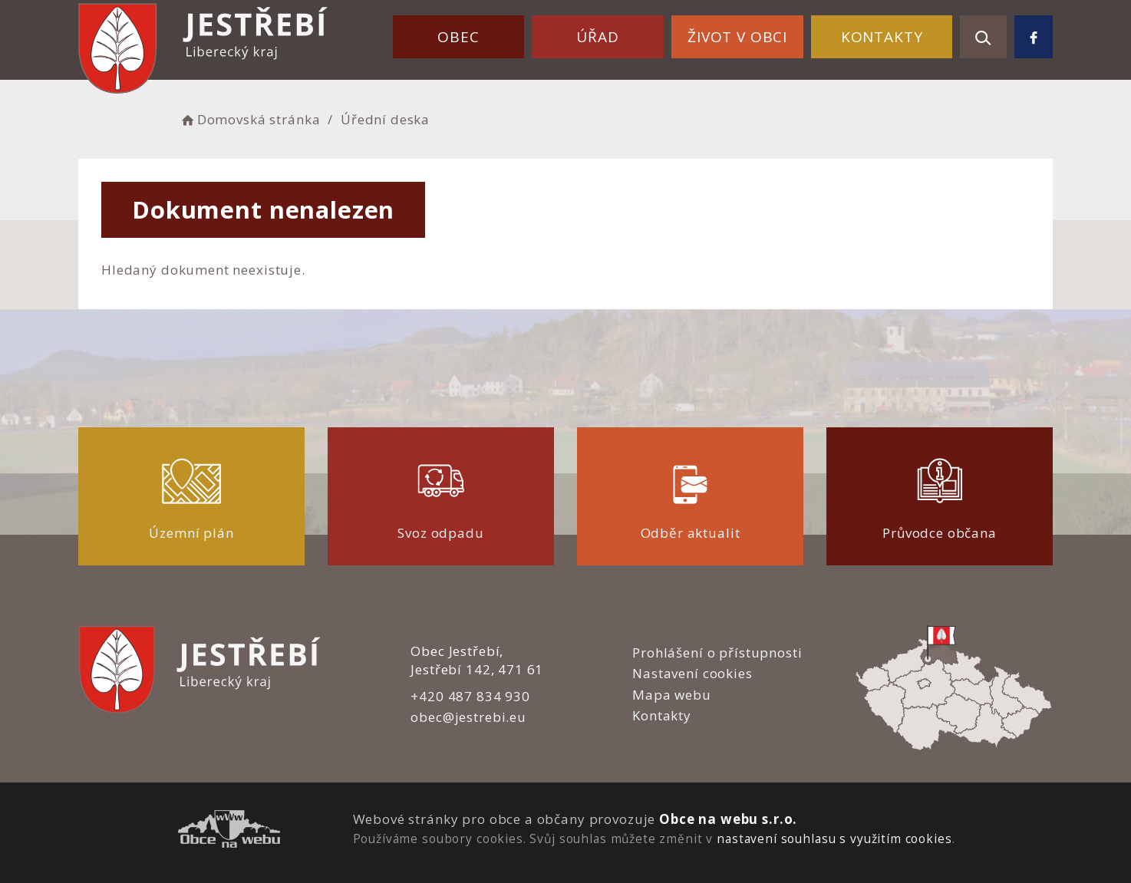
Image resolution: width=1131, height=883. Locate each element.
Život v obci (737, 37)
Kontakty (882, 37)
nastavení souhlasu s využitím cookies (834, 838)
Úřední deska (385, 119)
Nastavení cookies (692, 673)
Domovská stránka (249, 119)
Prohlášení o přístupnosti (717, 652)
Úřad (597, 37)
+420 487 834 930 (470, 696)
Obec (458, 37)
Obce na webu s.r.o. (728, 819)
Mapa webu (671, 694)
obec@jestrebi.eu (468, 717)
